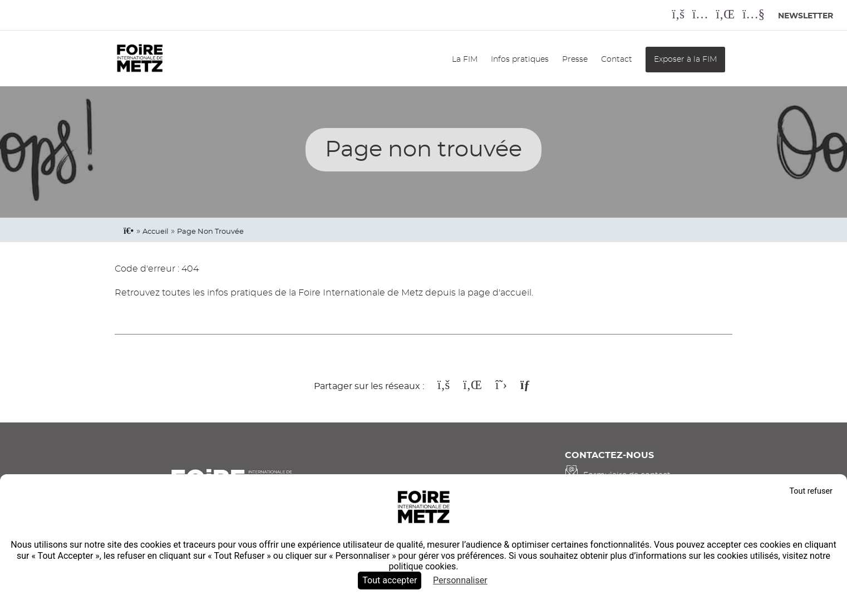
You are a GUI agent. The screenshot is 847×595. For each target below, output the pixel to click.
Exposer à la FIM (685, 59)
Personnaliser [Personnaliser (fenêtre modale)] (460, 580)
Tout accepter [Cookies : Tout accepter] (389, 580)
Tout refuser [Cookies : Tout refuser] (811, 491)
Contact (616, 59)
